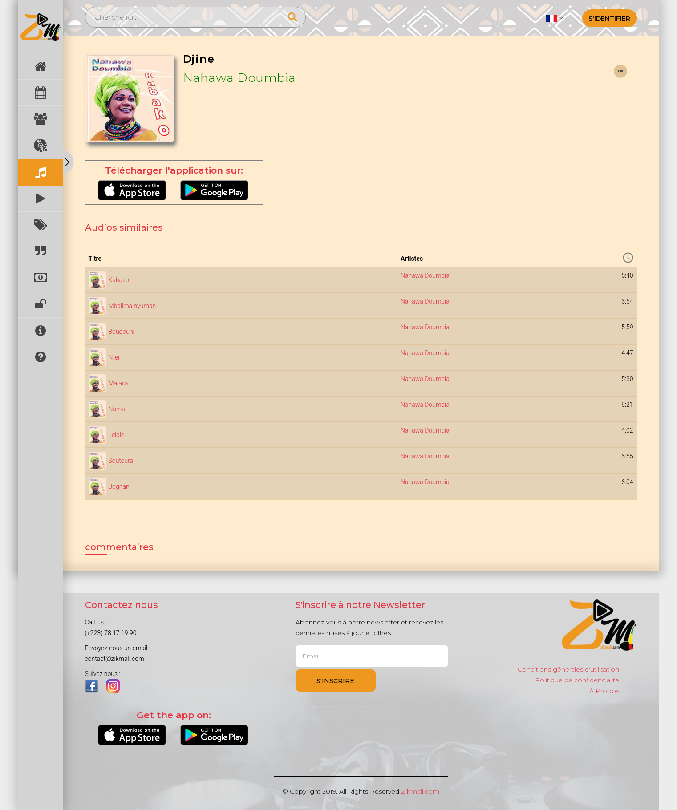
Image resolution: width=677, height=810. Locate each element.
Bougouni (121, 331)
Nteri (115, 357)
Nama (117, 409)
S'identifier (609, 19)
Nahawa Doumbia (239, 77)
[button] (554, 18)
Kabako (119, 280)
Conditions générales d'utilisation (568, 669)
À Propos (604, 691)
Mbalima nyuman (132, 305)
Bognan (119, 486)
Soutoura (121, 460)
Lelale (117, 434)
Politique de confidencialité (577, 680)
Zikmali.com (420, 791)
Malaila (118, 383)
